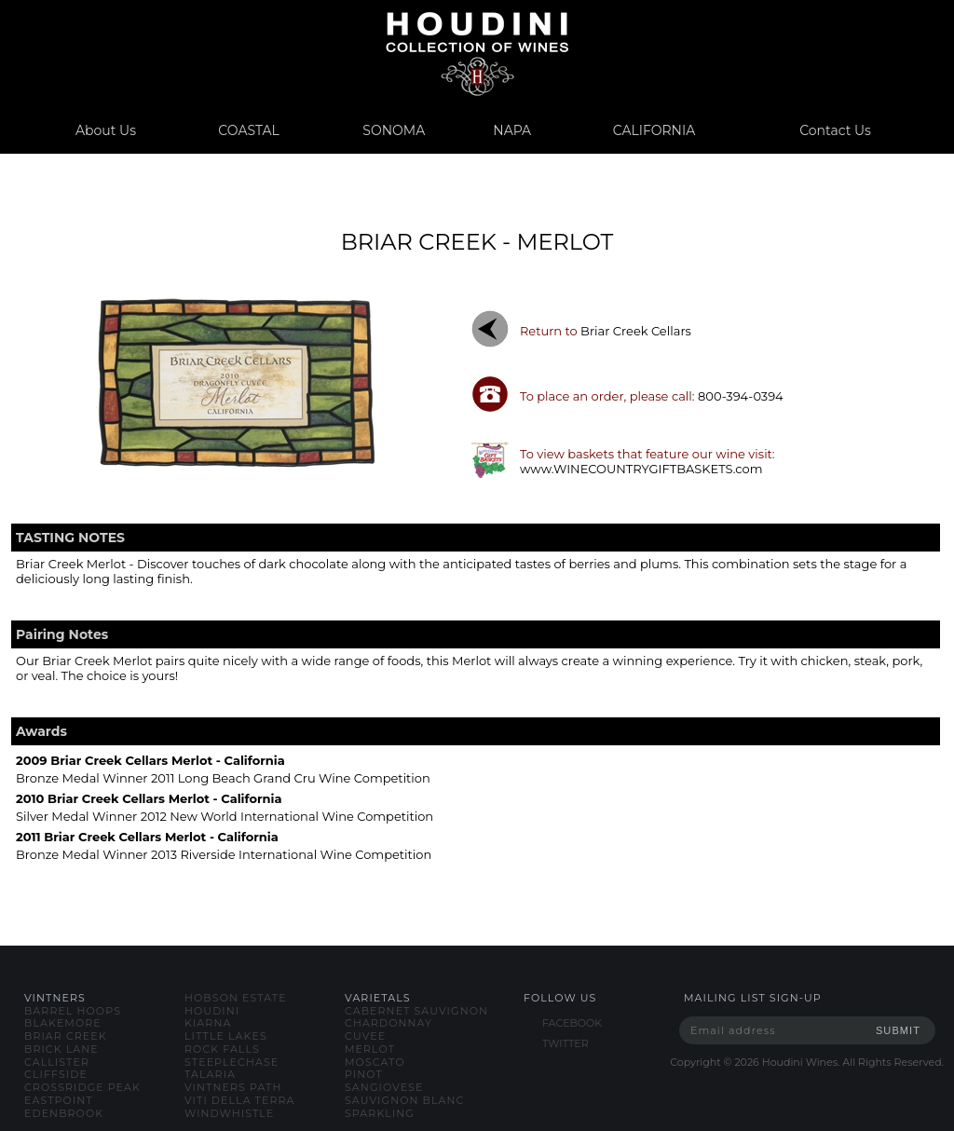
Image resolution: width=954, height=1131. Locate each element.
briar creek (65, 1035)
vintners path (232, 1087)
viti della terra (239, 1100)
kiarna (207, 1022)
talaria (210, 1074)
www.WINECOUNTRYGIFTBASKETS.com (641, 468)
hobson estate (235, 997)
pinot (364, 1074)
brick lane (61, 1049)
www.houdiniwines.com (476, 53)
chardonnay (388, 1022)
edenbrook (63, 1113)
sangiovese (384, 1087)
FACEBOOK (572, 1022)
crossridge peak (82, 1087)
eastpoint (58, 1100)
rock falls (222, 1049)
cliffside (56, 1074)
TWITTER (565, 1043)
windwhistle (229, 1113)
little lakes (225, 1035)
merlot (370, 1049)
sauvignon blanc (404, 1100)
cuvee (365, 1035)
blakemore (63, 1022)
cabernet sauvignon (416, 1010)
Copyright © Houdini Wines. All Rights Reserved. (807, 1062)
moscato (375, 1062)
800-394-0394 (741, 395)
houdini (211, 1010)
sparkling (380, 1113)
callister (56, 1062)
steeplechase (231, 1062)
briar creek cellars (635, 330)
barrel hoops (72, 1010)
